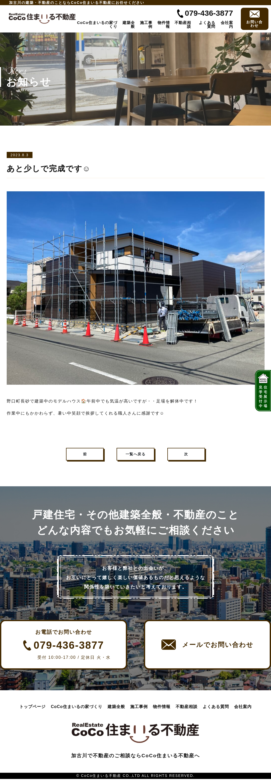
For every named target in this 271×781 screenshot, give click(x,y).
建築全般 (128, 24)
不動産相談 (183, 24)
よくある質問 (207, 24)
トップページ (32, 708)
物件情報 (164, 24)
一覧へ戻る (135, 455)
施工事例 (146, 24)
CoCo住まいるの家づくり (97, 24)
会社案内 (227, 24)
